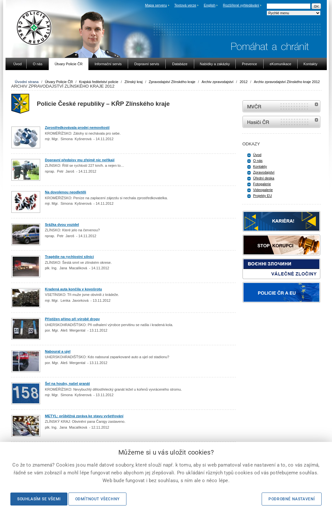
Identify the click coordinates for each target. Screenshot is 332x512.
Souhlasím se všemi (39, 499)
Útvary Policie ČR (59, 82)
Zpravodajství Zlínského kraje (172, 82)
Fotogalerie (262, 184)
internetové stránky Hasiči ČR (281, 122)
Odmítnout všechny (97, 499)
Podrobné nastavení (291, 499)
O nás (258, 161)
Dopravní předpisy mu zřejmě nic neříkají (80, 160)
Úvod (257, 155)
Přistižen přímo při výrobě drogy (72, 319)
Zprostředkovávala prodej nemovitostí (77, 127)
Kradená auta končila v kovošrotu (73, 289)
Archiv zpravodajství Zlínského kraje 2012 (287, 82)
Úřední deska (263, 178)
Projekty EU (262, 196)
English (209, 5)
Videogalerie (263, 190)
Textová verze (185, 5)
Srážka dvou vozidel (62, 224)
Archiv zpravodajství (217, 82)
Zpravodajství (264, 172)
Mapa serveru (156, 5)
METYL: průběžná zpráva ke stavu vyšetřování (84, 416)
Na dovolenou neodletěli (65, 192)
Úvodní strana (27, 82)
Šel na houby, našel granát (67, 383)
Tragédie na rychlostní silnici (69, 257)
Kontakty (260, 166)
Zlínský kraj (133, 82)
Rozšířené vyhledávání (241, 5)
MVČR (281, 106)
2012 (243, 82)
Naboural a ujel (58, 351)
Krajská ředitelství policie (98, 82)
